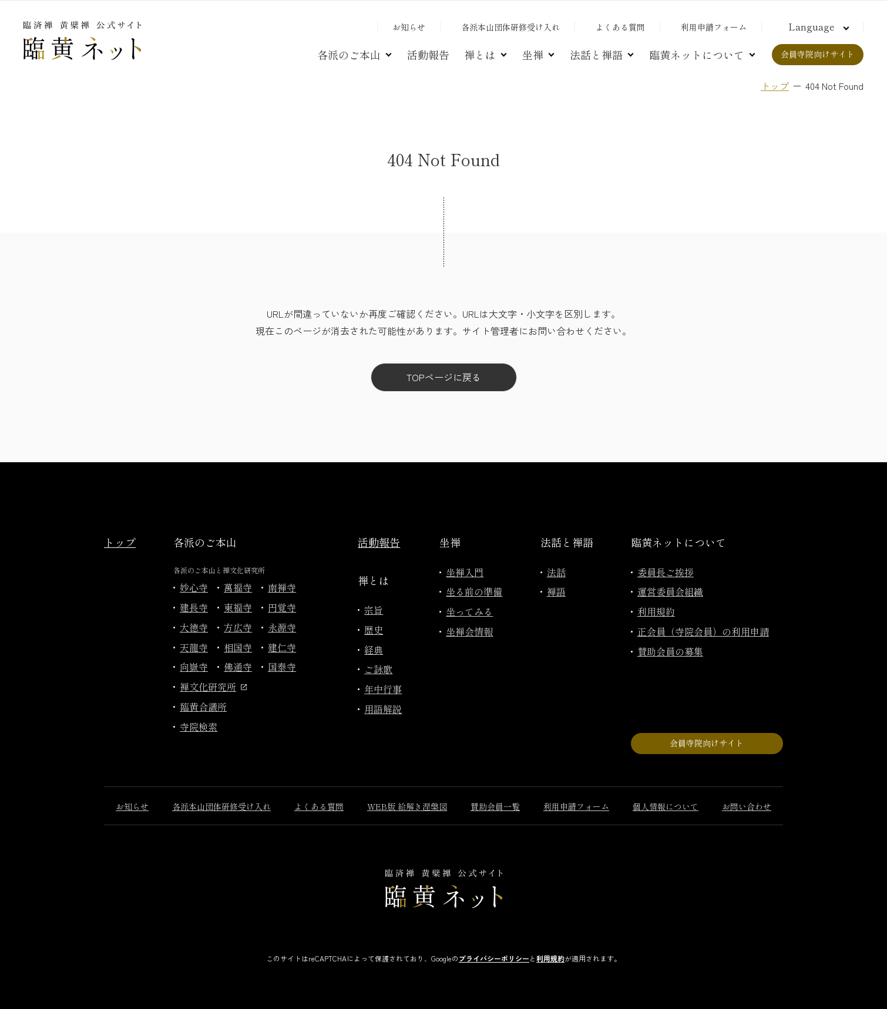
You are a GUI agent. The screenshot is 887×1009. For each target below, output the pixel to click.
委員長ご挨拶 (665, 572)
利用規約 (656, 611)
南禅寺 (282, 587)
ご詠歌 (378, 669)
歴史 (373, 630)
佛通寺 (238, 667)
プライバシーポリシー (494, 958)
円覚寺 (282, 607)
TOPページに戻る (443, 377)
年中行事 (383, 689)
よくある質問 (620, 27)
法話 (556, 572)
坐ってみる (469, 611)
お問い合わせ (746, 806)
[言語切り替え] (817, 26)
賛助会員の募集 (670, 651)
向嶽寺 (194, 667)
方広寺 (238, 627)
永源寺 (282, 627)
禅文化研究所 (213, 687)
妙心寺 (194, 587)
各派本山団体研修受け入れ (510, 27)
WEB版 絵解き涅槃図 (407, 806)
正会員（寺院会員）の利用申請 (703, 631)
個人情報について (665, 806)
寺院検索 (198, 726)
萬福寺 (238, 587)
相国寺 (238, 647)
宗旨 (373, 610)
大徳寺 (194, 627)
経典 (373, 650)
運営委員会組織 (670, 591)
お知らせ (408, 27)
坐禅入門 (464, 572)
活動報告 (428, 54)
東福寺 (238, 607)
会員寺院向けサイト (818, 54)
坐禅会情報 (469, 631)
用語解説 (383, 709)
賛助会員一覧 (495, 806)
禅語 (556, 591)
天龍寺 (194, 647)
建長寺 (194, 607)
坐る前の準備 (474, 591)
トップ (775, 86)
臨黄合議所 (203, 706)
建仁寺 (282, 647)
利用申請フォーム (714, 27)
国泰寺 (282, 667)
